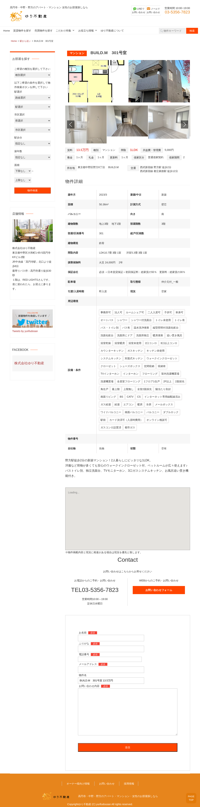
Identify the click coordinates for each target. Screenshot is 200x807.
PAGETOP (189, 795)
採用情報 (129, 778)
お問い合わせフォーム (158, 585)
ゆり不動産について (112, 30)
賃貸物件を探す (22, 30)
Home (6, 30)
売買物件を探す (44, 30)
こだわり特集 (63, 30)
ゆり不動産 (84, 799)
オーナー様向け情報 (78, 778)
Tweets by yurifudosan (25, 331)
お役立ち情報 (86, 30)
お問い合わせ (107, 778)
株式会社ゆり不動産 (29, 363)
